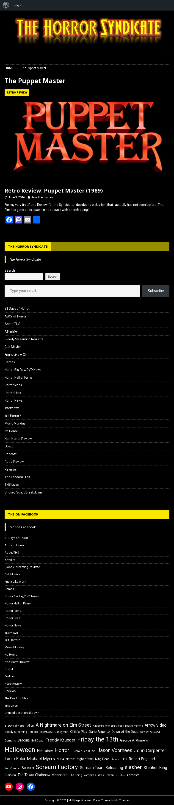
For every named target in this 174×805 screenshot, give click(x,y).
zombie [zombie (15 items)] (120, 775)
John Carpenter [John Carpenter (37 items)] (150, 750)
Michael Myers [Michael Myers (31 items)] (41, 758)
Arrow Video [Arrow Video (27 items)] (155, 725)
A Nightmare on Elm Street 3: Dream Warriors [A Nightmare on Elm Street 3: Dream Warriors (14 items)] (118, 725)
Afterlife (11, 331)
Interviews (12, 408)
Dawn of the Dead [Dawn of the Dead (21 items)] (125, 732)
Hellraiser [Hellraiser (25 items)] (45, 751)
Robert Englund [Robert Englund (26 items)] (142, 758)
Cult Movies (13, 347)
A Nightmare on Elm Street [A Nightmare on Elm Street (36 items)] (63, 725)
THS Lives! (12, 484)
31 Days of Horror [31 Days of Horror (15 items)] (15, 725)
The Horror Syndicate (28, 246)
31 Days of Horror (17, 308)
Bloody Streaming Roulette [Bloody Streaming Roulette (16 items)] (22, 731)
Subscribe (156, 291)
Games (10, 362)
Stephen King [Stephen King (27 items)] (155, 767)
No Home (11, 431)
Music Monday (15, 423)
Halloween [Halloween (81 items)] (20, 750)
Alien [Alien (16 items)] (30, 725)
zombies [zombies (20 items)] (133, 775)
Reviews (11, 469)
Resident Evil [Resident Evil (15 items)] (119, 759)
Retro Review (14, 461)
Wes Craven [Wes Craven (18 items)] (106, 775)
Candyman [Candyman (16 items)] (61, 731)
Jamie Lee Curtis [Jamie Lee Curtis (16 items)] (85, 751)
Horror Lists (13, 393)
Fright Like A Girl (16, 354)
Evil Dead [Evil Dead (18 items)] (37, 740)
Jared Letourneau (42, 197)
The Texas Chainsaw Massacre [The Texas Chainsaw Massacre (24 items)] (43, 775)
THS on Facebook (23, 514)
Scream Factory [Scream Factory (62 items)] (57, 766)
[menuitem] (6, 5)
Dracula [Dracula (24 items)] (24, 740)
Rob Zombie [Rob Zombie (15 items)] (12, 768)
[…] (90, 210)
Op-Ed (9, 446)
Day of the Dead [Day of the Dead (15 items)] (150, 732)
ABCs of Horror (15, 316)
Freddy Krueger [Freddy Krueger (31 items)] (60, 740)
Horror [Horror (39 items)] (62, 750)
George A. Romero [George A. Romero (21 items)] (134, 740)
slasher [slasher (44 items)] (133, 767)
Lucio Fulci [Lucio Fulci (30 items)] (15, 758)
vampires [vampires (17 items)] (90, 775)
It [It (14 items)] (71, 751)
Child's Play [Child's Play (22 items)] (78, 732)
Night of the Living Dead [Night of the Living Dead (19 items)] (93, 759)
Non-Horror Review (18, 439)
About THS (12, 324)
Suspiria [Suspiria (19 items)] (10, 775)
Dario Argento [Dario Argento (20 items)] (99, 731)
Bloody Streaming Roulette (24, 339)
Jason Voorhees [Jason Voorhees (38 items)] (114, 750)
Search (10, 270)
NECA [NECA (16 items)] (60, 759)
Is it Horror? (13, 416)
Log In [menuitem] (18, 5)
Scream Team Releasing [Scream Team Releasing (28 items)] (101, 767)
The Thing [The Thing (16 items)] (75, 775)
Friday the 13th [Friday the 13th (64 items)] (97, 739)
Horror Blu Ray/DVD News (23, 370)
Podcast (11, 454)
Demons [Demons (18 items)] (10, 740)
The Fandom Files (17, 477)
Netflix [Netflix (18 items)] (70, 759)
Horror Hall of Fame (19, 377)
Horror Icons (13, 385)
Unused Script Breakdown (23, 492)
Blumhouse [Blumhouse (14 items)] (46, 732)
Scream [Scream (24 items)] (28, 768)
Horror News (13, 400)
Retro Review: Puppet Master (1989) (54, 190)
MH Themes (122, 800)
